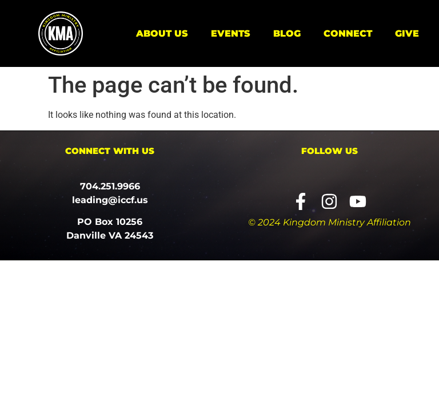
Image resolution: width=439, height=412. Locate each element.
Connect (348, 33)
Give (407, 33)
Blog (287, 33)
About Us (162, 33)
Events (230, 33)
